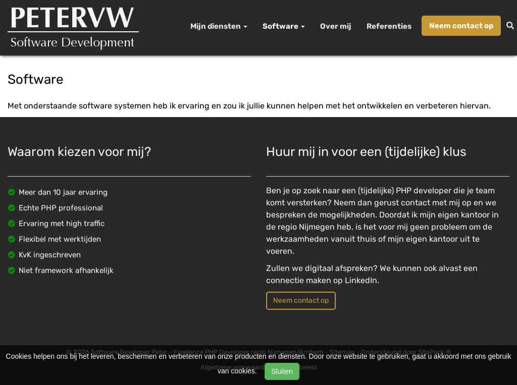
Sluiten (282, 371)
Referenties (389, 26)
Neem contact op (461, 25)
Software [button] (284, 26)
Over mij (335, 26)
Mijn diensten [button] (218, 26)
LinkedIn (361, 280)
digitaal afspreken (339, 268)
